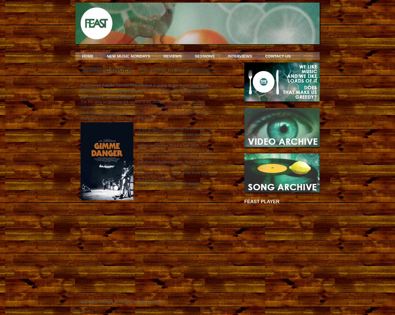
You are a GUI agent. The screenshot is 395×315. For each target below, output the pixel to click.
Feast (87, 312)
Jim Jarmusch (103, 312)
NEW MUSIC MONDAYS (128, 56)
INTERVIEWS (240, 56)
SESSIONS (205, 56)
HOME (88, 56)
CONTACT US (278, 56)
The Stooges (123, 312)
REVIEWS (172, 56)
